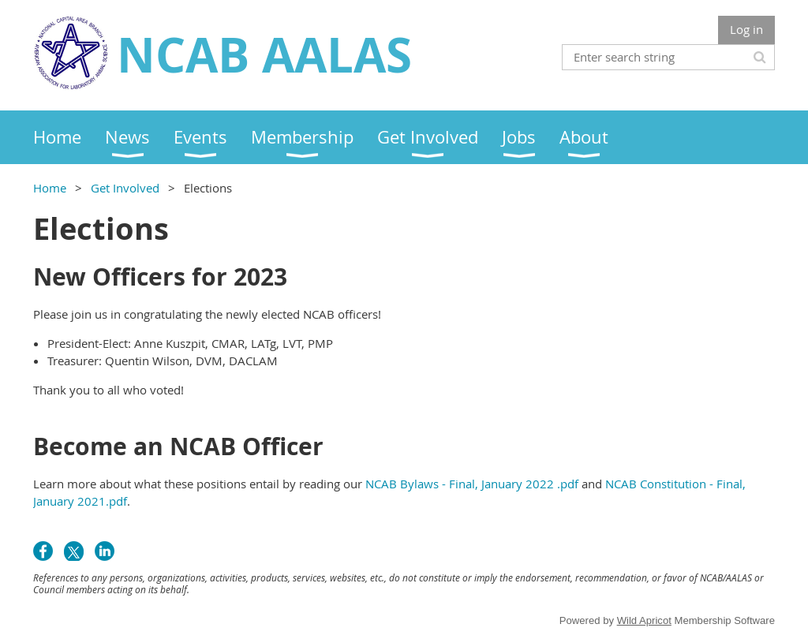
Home (49, 188)
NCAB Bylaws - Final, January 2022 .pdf (471, 483)
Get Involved (125, 188)
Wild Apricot (644, 620)
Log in (746, 29)
